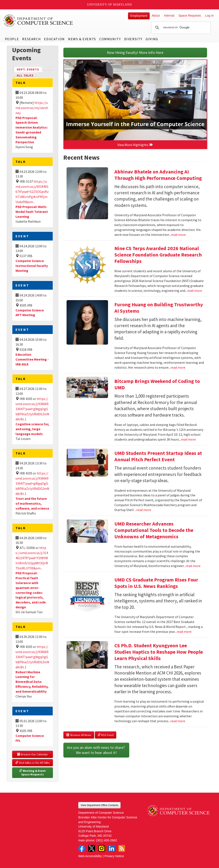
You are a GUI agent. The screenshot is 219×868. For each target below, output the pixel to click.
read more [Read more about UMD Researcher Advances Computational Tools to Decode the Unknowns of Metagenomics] (193, 566)
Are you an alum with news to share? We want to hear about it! (96, 750)
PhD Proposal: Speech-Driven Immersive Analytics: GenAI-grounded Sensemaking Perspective (32, 130)
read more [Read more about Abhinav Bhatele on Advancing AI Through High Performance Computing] (178, 234)
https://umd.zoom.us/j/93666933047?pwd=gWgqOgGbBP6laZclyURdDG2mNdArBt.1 (32, 409)
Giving (152, 39)
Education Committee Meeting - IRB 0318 (32, 359)
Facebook (81, 848)
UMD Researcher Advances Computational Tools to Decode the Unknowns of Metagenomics (153, 530)
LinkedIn (111, 848)
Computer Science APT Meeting (30, 312)
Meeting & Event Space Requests (32, 772)
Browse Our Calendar (32, 754)
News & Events (82, 39)
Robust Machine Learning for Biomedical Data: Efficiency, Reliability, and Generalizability (32, 681)
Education (54, 39)
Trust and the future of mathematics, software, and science (32, 503)
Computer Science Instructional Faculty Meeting (32, 266)
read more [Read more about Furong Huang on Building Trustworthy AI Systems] (178, 367)
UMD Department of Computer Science (38, 20)
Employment (138, 15)
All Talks (25, 75)
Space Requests (189, 15)
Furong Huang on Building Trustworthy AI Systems (158, 307)
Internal (169, 15)
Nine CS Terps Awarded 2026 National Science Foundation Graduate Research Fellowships (158, 254)
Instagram (101, 848)
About (156, 15)
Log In (209, 15)
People (12, 39)
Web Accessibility (90, 856)
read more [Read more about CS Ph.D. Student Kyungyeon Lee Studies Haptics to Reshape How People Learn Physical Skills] (177, 721)
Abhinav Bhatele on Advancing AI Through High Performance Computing (158, 174)
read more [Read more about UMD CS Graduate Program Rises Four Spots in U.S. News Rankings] (184, 631)
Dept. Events (30, 69)
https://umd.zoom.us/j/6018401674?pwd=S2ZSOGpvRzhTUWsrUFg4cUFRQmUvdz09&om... (32, 191)
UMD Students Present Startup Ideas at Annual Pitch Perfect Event (158, 456)
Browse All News (78, 735)
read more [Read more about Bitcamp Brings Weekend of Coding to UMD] (188, 439)
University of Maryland (109, 4)
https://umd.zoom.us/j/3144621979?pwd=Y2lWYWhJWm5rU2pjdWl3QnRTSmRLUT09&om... (32, 558)
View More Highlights (135, 145)
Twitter (91, 848)
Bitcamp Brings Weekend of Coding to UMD (157, 384)
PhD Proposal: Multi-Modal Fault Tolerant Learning (32, 212)
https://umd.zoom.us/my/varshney (32, 107)
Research (31, 39)
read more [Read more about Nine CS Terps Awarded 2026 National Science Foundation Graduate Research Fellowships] (194, 290)
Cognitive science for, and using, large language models (32, 429)
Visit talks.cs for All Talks (32, 763)
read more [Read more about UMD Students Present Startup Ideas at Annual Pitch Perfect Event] (143, 510)
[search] (180, 28)
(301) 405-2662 (106, 840)
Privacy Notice (114, 856)
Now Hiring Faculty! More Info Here (135, 52)
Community (110, 39)
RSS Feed (106, 735)
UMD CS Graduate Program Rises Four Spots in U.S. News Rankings (156, 582)
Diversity (133, 39)
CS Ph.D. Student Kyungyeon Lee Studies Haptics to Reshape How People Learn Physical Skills (158, 652)
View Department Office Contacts (99, 805)
